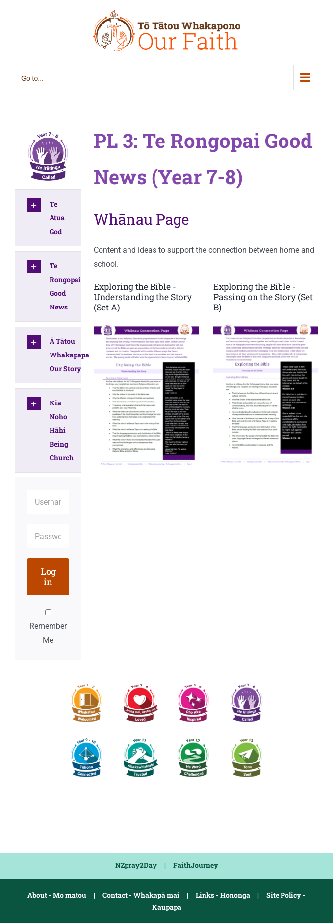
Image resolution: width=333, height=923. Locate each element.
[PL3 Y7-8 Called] (48, 131)
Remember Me (48, 626)
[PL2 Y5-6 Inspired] (193, 683)
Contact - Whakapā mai (140, 894)
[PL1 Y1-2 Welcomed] (86, 683)
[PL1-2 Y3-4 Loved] (139, 683)
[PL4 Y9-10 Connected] (86, 738)
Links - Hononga (223, 894)
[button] (48, 218)
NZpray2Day (136, 865)
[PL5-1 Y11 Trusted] (139, 738)
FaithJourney (195, 865)
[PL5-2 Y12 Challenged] (193, 738)
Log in (48, 577)
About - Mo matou (56, 894)
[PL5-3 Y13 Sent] (246, 738)
